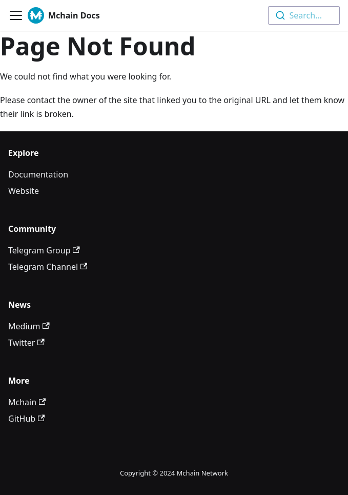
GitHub (26, 418)
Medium (29, 326)
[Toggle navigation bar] (16, 15)
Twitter (26, 342)
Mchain (27, 402)
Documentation (38, 174)
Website (23, 190)
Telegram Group (44, 250)
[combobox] (304, 15)
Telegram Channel (47, 266)
